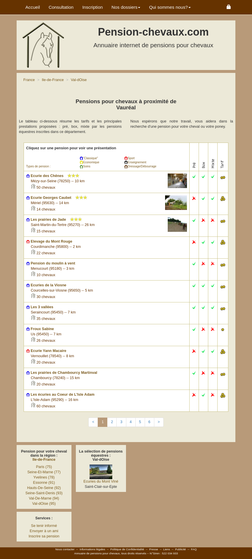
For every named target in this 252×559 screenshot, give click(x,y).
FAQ (194, 549)
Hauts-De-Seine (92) (44, 488)
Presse (153, 549)
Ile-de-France (44, 460)
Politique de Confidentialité (127, 549)
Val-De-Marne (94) (44, 498)
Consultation (61, 7)
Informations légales (92, 549)
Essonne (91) (44, 483)
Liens (166, 549)
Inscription (92, 7)
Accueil (32, 7)
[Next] (159, 422)
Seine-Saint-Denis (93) (43, 493)
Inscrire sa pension (44, 536)
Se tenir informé (44, 526)
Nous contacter (65, 549)
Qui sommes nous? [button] (170, 7)
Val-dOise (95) (44, 504)
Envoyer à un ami (44, 531)
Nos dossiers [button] (125, 7)
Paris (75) (44, 467)
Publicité (180, 549)
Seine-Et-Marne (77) (44, 472)
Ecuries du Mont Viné (100, 481)
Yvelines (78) (44, 477)
